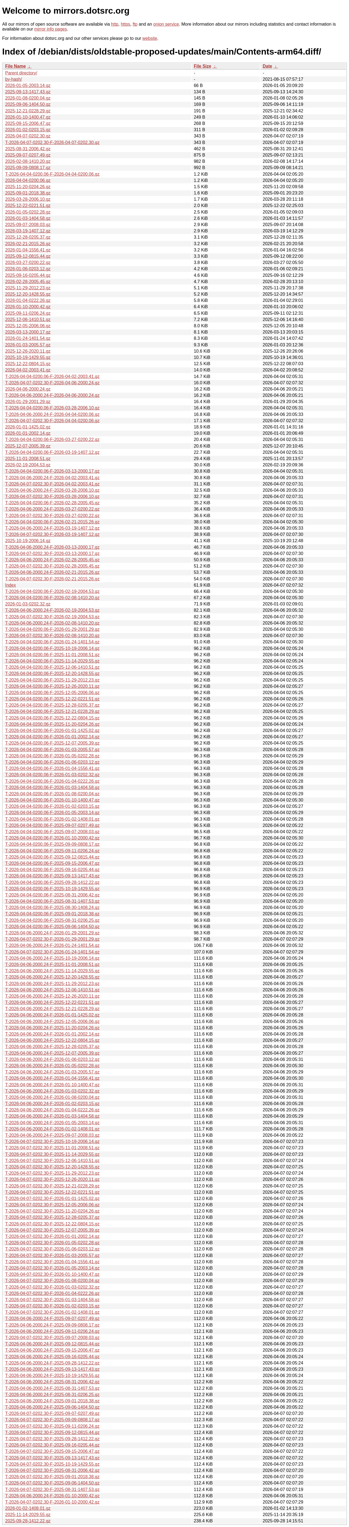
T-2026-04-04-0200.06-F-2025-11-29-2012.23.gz (52, 680)
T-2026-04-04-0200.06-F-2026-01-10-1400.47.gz (52, 800)
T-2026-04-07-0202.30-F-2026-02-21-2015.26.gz (52, 579)
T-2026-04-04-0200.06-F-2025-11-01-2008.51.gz (52, 654)
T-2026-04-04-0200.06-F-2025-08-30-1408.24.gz (52, 907)
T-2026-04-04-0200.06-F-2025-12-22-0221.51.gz (52, 699)
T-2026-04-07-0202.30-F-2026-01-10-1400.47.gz (52, 1274)
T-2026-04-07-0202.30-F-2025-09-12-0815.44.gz (52, 1432)
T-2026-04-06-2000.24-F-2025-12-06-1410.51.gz (52, 990)
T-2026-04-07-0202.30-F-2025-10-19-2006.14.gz (52, 1141)
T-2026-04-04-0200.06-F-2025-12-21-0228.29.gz (52, 711)
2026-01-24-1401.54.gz (27, 338)
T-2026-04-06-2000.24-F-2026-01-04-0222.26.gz (52, 1110)
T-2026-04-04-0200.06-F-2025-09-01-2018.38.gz (52, 913)
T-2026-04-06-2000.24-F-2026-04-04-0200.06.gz (52, 414)
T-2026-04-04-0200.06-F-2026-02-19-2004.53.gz (52, 591)
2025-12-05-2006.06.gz (27, 325)
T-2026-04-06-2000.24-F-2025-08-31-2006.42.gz (52, 1381)
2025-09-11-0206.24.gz (27, 313)
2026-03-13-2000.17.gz (27, 332)
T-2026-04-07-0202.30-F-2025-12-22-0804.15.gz (52, 1224)
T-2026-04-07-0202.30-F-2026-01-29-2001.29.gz (52, 939)
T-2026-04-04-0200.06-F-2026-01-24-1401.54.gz (52, 642)
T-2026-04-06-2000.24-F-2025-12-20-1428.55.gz (52, 977)
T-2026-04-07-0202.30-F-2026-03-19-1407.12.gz (52, 534)
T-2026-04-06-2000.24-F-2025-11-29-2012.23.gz (52, 983)
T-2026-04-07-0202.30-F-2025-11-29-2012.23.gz (52, 1173)
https (125, 24)
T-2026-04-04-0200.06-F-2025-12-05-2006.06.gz (52, 692)
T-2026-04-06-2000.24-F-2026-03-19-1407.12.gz (52, 528)
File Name (15, 66)
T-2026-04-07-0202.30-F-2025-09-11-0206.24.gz (52, 1426)
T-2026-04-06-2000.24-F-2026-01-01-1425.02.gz (52, 1015)
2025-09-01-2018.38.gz (27, 193)
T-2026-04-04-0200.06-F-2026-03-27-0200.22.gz (52, 439)
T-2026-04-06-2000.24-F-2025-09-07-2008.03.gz (52, 1135)
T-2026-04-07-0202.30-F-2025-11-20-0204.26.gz (52, 1211)
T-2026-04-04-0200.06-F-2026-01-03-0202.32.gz (52, 774)
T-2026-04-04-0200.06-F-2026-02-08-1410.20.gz (52, 597)
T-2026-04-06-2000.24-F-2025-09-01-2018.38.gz (52, 1401)
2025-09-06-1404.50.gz (27, 104)
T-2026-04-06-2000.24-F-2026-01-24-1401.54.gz (52, 945)
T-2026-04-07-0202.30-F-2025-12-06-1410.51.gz (52, 1160)
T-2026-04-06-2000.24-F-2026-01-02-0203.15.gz (52, 1103)
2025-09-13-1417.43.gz (27, 91)
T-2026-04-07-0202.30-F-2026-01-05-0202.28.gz (52, 1242)
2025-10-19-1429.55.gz (27, 357)
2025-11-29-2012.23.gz (27, 288)
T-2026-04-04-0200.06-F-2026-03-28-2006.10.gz (52, 408)
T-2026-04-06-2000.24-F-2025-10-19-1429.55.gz (52, 1375)
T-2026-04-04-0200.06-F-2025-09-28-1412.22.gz (52, 882)
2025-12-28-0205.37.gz (27, 237)
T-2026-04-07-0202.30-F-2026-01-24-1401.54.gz (52, 952)
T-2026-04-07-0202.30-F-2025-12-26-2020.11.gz (52, 1179)
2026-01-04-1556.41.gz (27, 250)
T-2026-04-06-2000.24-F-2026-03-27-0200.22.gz (52, 509)
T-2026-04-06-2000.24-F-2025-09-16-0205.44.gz (52, 1356)
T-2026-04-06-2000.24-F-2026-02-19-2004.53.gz (52, 610)
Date (267, 66)
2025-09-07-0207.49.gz (27, 155)
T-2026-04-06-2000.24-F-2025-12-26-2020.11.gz (52, 996)
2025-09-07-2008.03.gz (27, 224)
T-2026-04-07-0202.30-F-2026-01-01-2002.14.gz (52, 1236)
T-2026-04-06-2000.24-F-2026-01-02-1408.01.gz (52, 1129)
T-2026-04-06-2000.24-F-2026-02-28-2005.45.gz (52, 559)
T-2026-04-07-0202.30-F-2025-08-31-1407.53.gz (52, 1489)
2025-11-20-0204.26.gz (27, 186)
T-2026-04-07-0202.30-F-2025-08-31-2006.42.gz (52, 1470)
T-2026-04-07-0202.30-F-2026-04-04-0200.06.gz (52, 420)
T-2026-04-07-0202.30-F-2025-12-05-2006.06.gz (52, 1204)
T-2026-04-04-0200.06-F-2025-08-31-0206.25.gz (52, 920)
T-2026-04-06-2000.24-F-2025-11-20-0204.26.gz (52, 1027)
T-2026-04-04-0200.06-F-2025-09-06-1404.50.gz (52, 926)
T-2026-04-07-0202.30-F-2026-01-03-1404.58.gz (52, 1299)
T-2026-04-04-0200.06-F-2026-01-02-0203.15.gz (52, 806)
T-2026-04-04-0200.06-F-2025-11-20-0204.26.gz (52, 724)
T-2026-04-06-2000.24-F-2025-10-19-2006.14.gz (52, 958)
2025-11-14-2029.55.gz (27, 1514)
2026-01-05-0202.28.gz (27, 212)
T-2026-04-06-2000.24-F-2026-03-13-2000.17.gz (52, 547)
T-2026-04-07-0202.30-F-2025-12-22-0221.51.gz (52, 1192)
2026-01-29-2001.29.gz (27, 401)
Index (10, 585)
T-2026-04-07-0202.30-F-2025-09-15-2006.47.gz (52, 1451)
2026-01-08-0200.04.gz (27, 98)
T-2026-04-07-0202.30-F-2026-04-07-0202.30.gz (52, 142)
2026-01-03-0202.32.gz (27, 604)
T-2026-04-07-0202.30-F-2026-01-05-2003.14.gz (52, 1268)
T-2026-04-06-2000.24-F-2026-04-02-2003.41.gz (52, 477)
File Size (202, 66)
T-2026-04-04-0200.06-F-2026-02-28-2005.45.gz (52, 502)
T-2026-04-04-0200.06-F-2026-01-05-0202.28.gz (52, 756)
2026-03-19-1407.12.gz (27, 231)
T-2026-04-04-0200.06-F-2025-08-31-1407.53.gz (52, 901)
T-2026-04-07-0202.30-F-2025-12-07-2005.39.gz (52, 1230)
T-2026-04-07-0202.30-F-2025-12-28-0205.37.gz (52, 1217)
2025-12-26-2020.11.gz (27, 351)
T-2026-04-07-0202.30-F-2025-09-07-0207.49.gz (52, 1413)
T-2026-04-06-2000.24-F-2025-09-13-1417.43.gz (52, 1369)
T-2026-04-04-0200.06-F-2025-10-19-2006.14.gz (52, 648)
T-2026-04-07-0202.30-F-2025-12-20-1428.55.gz (52, 1167)
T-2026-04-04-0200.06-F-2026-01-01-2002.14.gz (52, 736)
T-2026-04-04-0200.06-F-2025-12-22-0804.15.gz (52, 718)
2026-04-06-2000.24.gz (27, 389)
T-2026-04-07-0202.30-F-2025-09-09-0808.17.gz (52, 1419)
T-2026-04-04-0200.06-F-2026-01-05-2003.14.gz (52, 812)
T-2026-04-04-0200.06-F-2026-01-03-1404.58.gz (52, 787)
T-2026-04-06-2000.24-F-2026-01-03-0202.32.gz (52, 1091)
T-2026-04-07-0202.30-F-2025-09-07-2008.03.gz (52, 1337)
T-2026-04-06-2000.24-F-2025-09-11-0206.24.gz (52, 1331)
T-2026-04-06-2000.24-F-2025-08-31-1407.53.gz (52, 1388)
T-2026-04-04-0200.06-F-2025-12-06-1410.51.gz (52, 667)
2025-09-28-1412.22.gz (27, 1521)
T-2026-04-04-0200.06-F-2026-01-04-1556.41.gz (52, 768)
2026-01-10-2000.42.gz (27, 306)
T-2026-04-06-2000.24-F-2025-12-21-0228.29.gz (52, 1008)
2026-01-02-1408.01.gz (27, 1508)
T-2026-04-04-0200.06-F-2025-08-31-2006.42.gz (52, 895)
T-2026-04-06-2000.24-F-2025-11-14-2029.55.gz (52, 970)
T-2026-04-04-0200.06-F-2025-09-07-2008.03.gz (52, 831)
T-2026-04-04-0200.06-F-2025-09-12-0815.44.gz (52, 857)
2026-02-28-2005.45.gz (27, 281)
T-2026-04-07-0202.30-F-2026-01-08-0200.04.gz (52, 1280)
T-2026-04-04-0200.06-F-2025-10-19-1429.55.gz (52, 888)
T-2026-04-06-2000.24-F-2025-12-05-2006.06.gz (52, 1021)
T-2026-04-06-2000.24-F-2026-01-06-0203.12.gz (52, 1059)
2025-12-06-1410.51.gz (27, 319)
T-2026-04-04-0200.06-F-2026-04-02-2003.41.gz (52, 376)
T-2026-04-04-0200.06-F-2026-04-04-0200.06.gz (52, 174)
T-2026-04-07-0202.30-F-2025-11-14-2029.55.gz (52, 1154)
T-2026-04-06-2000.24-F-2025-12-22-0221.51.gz (52, 1002)
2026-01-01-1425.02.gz (27, 427)
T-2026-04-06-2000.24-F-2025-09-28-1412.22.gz (52, 1363)
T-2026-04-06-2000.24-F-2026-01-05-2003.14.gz (52, 1122)
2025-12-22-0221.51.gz (27, 205)
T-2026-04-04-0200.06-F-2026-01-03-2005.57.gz (52, 749)
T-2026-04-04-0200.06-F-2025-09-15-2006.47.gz (52, 863)
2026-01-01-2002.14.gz (27, 433)
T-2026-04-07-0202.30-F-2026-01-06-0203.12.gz (52, 1249)
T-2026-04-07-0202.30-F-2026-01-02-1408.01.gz (52, 1312)
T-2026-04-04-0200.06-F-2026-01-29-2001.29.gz (52, 629)
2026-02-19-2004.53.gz (27, 465)
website (149, 38)
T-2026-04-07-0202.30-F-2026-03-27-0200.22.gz (52, 515)
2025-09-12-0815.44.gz (27, 256)
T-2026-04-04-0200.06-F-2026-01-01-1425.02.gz (52, 730)
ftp (135, 24)
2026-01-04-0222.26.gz (27, 300)
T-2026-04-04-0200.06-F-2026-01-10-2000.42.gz (52, 838)
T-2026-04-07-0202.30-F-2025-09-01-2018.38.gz (52, 1476)
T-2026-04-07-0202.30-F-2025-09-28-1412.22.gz (52, 1438)
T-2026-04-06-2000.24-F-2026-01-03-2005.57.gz (52, 1072)
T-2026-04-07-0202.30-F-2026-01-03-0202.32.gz (52, 1287)
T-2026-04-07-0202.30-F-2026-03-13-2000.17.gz (52, 553)
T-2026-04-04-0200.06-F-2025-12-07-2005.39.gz (52, 743)
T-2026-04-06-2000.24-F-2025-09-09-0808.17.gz (52, 1325)
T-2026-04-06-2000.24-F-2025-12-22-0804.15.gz (52, 1040)
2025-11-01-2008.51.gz (27, 458)
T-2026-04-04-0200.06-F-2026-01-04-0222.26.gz (52, 781)
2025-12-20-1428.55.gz (27, 294)
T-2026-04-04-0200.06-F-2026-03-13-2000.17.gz (52, 471)
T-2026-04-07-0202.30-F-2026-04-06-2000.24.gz (52, 382)
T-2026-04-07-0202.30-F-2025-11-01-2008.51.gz (52, 1147)
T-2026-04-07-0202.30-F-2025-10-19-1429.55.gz (52, 1464)
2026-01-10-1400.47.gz (27, 117)
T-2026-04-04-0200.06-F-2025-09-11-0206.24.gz (52, 850)
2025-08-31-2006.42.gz (27, 148)
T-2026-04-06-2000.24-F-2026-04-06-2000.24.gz (52, 395)
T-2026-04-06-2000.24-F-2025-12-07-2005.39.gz (52, 1053)
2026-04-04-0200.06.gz (27, 180)
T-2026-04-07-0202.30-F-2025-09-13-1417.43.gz (52, 1458)
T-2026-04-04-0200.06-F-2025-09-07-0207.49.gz (52, 825)
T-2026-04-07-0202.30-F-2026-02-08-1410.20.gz (52, 635)
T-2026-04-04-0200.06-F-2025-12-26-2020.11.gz (52, 686)
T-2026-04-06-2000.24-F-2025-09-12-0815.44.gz (52, 1344)
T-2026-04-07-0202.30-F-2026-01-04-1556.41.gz (52, 1261)
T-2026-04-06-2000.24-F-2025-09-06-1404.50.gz (52, 1407)
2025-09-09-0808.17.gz (27, 167)
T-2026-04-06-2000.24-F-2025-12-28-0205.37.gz (52, 1046)
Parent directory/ (21, 73)
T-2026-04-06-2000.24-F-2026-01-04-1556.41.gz (52, 1078)
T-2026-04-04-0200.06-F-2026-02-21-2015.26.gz (52, 522)
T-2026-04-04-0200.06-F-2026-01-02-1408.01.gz (52, 819)
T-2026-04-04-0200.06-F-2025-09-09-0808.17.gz (52, 844)
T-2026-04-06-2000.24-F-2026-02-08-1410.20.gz (52, 623)
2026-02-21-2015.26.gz (27, 243)
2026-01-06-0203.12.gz (27, 268)
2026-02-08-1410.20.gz (27, 161)
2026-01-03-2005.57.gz (27, 345)
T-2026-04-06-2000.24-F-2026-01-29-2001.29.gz (52, 933)
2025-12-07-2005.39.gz (27, 446)
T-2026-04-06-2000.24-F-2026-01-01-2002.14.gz (52, 1034)
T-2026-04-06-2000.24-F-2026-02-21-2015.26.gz (52, 572)
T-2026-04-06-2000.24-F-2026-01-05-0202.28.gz (52, 1065)
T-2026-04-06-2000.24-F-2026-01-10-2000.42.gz (52, 1495)
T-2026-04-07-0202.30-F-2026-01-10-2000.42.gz (52, 1502)
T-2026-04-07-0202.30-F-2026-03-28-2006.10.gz (52, 496)
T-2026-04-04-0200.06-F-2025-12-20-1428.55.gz (52, 673)
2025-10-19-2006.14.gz (27, 540)
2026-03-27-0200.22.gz (27, 262)
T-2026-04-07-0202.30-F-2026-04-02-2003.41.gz (52, 484)
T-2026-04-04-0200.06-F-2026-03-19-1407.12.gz (52, 452)
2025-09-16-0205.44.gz (27, 275)
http (114, 24)
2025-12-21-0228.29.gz (27, 111)
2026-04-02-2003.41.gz (27, 370)
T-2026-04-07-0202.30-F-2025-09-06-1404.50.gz (52, 1483)
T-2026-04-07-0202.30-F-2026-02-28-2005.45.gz (52, 566)
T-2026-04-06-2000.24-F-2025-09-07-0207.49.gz (52, 1318)
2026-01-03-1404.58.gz (27, 218)
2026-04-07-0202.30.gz (27, 136)
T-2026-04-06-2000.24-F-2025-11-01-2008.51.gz (52, 964)
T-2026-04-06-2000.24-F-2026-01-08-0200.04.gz (52, 1097)
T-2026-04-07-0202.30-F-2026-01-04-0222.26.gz (52, 1293)
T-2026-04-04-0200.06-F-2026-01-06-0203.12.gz (52, 762)
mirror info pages (50, 29)
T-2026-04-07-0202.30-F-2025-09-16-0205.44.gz (52, 1445)
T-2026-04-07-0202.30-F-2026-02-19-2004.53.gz (52, 616)
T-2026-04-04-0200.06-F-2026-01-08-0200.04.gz (52, 793)
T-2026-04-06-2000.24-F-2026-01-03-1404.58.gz (52, 1116)
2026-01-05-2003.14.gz (27, 85)
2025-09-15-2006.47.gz (27, 123)
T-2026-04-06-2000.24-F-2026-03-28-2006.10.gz (52, 490)
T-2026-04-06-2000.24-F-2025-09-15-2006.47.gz (52, 1350)
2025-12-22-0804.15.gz (27, 363)
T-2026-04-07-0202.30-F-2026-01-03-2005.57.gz (52, 1255)
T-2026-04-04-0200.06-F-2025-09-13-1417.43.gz (52, 876)
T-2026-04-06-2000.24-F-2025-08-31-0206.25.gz (52, 1394)
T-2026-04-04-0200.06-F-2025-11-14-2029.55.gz (52, 661)
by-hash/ (13, 79)
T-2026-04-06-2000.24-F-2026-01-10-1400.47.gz (52, 1084)
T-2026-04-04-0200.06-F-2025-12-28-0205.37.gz (52, 705)
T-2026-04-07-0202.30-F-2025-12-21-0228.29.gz (52, 1186)
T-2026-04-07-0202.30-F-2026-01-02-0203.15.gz (52, 1306)
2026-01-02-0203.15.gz (27, 129)
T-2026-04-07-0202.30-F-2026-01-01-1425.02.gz (52, 1198)
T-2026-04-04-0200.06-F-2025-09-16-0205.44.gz (52, 869)
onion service (166, 24)
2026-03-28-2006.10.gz (27, 199)
